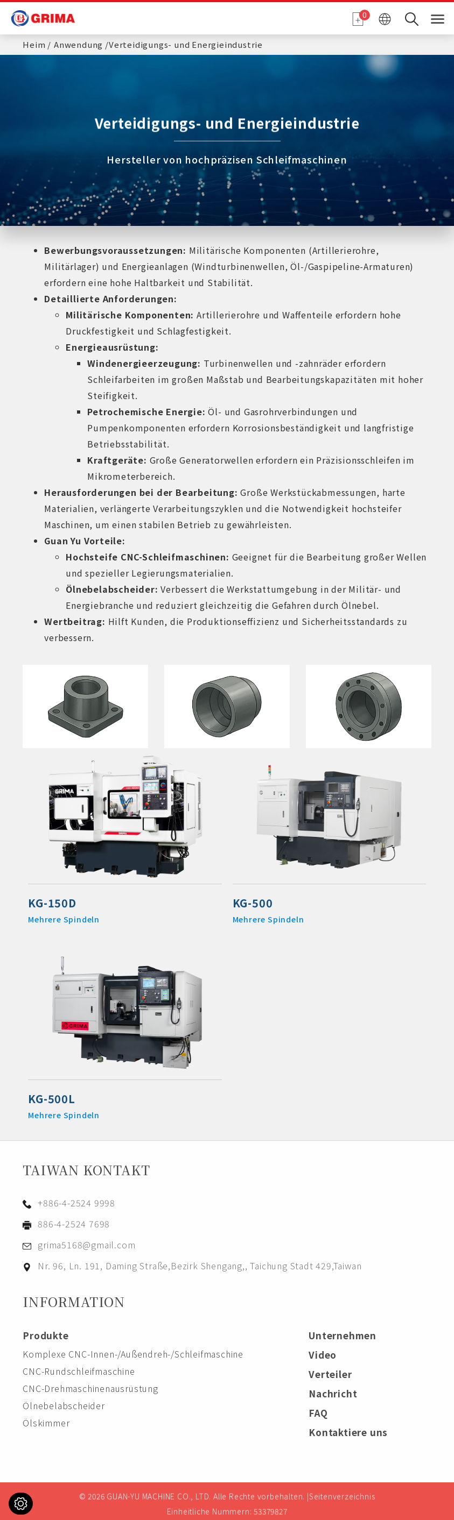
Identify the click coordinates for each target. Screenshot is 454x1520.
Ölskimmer (46, 1422)
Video (323, 1354)
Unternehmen (342, 1335)
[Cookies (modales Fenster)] (21, 1504)
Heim (34, 42)
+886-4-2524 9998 (76, 1202)
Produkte (45, 1335)
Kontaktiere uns (348, 1432)
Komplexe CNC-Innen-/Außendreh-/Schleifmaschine (133, 1353)
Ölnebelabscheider (110, 589)
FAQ (318, 1412)
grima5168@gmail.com (86, 1244)
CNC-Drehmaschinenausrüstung (90, 1388)
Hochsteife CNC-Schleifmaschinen (146, 556)
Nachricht (333, 1393)
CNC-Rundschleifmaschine (79, 1371)
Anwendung (78, 42)
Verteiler (330, 1374)
